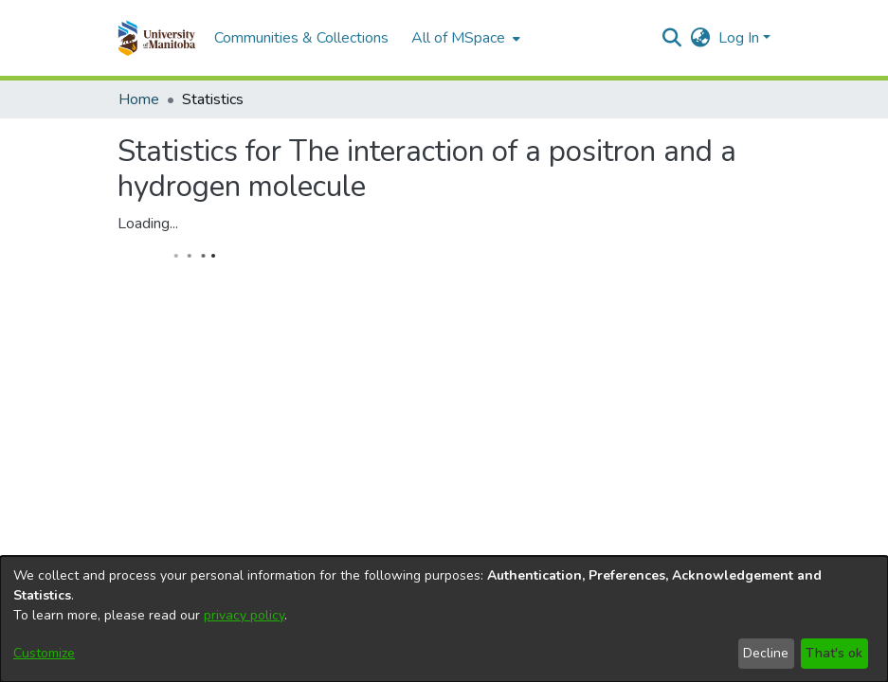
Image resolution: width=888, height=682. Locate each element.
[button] (157, 38)
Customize (44, 653)
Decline (765, 653)
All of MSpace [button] (458, 37)
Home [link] (138, 99)
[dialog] (444, 619)
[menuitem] (464, 38)
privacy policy (244, 615)
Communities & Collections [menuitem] (301, 37)
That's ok (834, 653)
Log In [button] (740, 37)
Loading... (148, 223)
